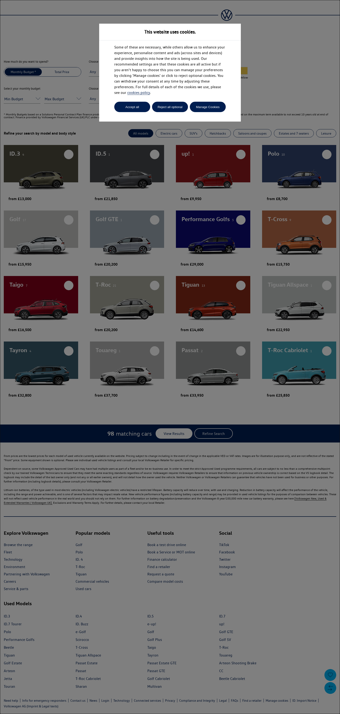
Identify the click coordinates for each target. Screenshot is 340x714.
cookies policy (138, 92)
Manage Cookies (208, 107)
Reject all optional (169, 107)
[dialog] (170, 357)
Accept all (132, 107)
